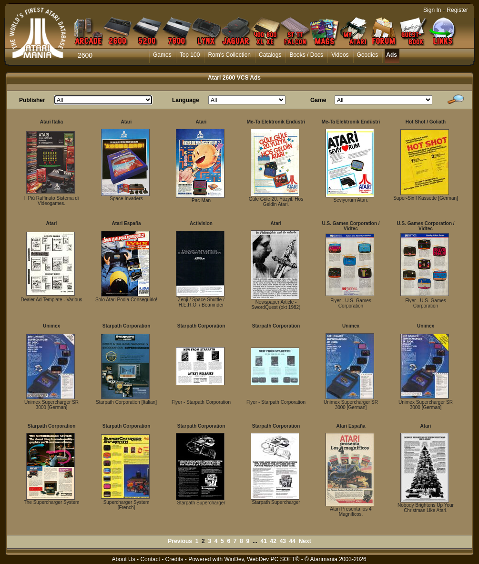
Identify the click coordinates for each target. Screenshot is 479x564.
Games (162, 54)
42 (273, 541)
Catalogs (270, 54)
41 (264, 541)
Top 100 (190, 54)
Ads (391, 54)
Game (318, 100)
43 (283, 541)
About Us (123, 559)
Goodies (367, 54)
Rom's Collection (229, 54)
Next (305, 541)
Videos (339, 54)
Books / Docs (306, 54)
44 (292, 541)
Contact (150, 559)
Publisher (32, 100)
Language (185, 100)
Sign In (432, 10)
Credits (174, 559)
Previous (180, 541)
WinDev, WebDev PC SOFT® (262, 559)
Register (457, 10)
